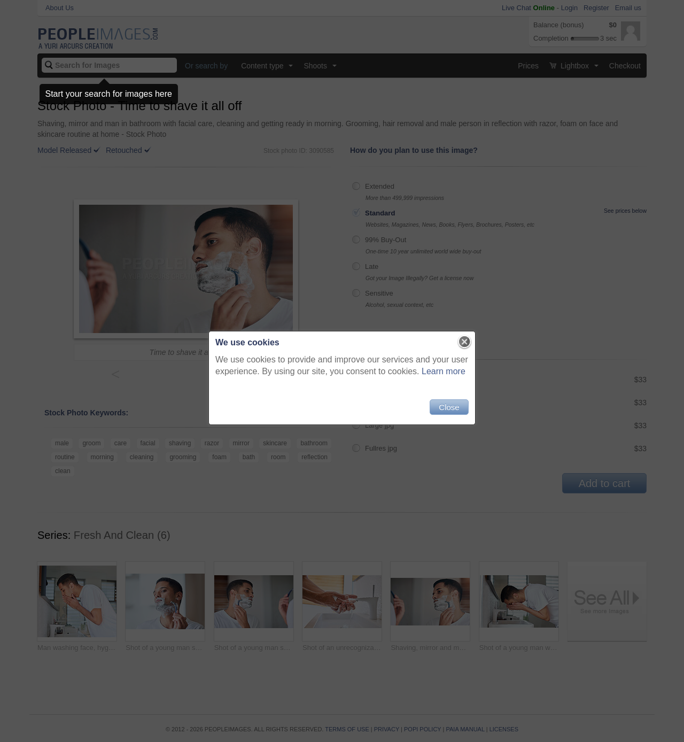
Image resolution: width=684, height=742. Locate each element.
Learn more (443, 371)
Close (449, 407)
